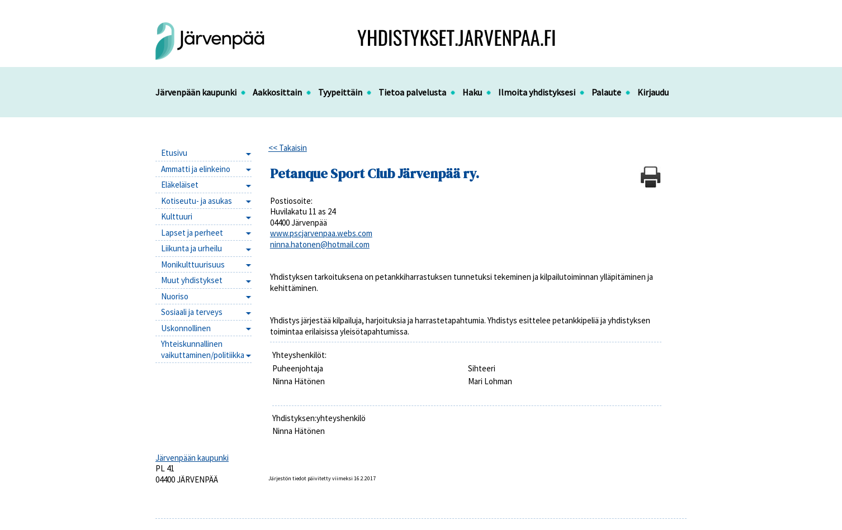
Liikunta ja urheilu (191, 248)
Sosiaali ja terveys (192, 312)
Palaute (606, 92)
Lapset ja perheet (192, 232)
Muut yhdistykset (192, 280)
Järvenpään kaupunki (195, 92)
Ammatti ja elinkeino (195, 169)
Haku (472, 92)
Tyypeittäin (340, 92)
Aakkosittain (277, 92)
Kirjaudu (653, 92)
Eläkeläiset (179, 184)
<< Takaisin (287, 147)
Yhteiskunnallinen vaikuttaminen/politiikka (202, 349)
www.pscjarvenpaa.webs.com (321, 233)
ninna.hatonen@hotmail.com (320, 244)
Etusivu (174, 152)
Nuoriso (174, 296)
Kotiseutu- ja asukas (196, 200)
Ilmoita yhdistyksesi (536, 92)
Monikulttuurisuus (193, 264)
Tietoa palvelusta (412, 92)
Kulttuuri (176, 216)
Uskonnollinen (186, 328)
